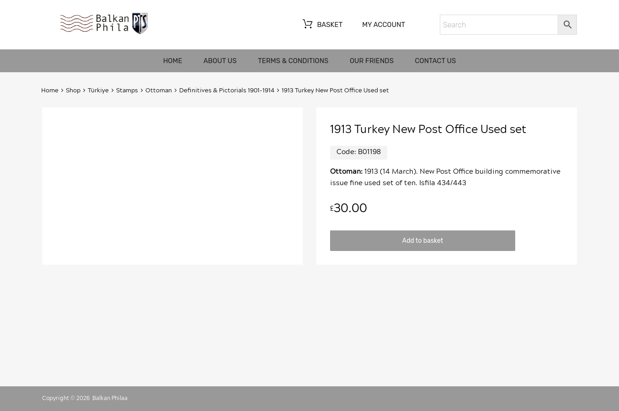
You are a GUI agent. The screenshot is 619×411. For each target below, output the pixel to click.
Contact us (435, 61)
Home (172, 61)
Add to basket (422, 240)
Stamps (127, 91)
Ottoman (158, 91)
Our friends (372, 61)
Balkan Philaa (110, 398)
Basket (321, 25)
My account (383, 25)
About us (220, 61)
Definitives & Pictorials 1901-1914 (226, 91)
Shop (73, 91)
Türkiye (98, 91)
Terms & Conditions (293, 61)
